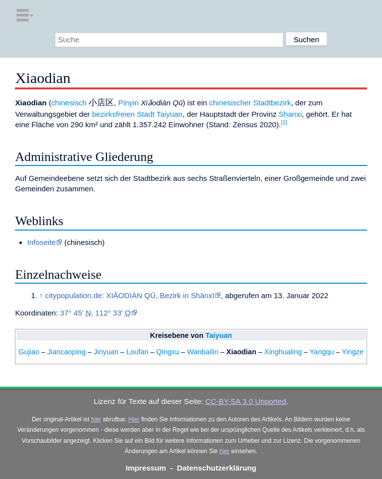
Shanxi (290, 114)
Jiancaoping (66, 352)
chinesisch (69, 102)
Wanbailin (202, 352)
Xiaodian (241, 352)
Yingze (353, 352)
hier (96, 419)
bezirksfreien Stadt (123, 114)
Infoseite (41, 242)
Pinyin (128, 102)
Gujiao (28, 352)
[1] (284, 122)
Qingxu (167, 352)
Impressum (146, 468)
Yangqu (322, 352)
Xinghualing (282, 352)
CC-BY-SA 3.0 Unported (245, 401)
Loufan (137, 352)
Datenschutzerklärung (217, 468)
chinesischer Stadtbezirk (250, 102)
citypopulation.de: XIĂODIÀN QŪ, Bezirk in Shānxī (129, 295)
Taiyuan (170, 114)
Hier (133, 419)
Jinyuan (106, 352)
